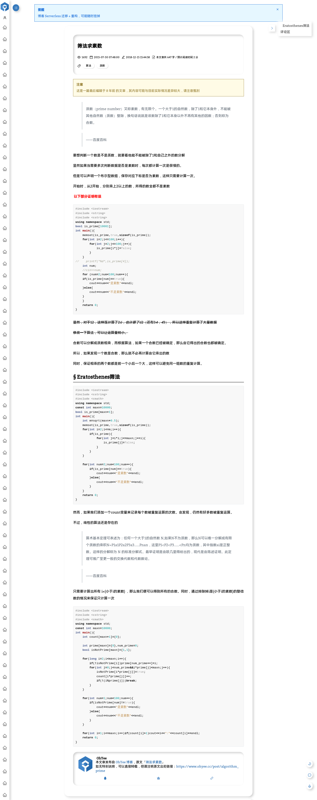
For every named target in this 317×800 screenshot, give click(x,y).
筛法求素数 (154, 762)
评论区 (285, 32)
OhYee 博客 (124, 762)
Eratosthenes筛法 (296, 25)
